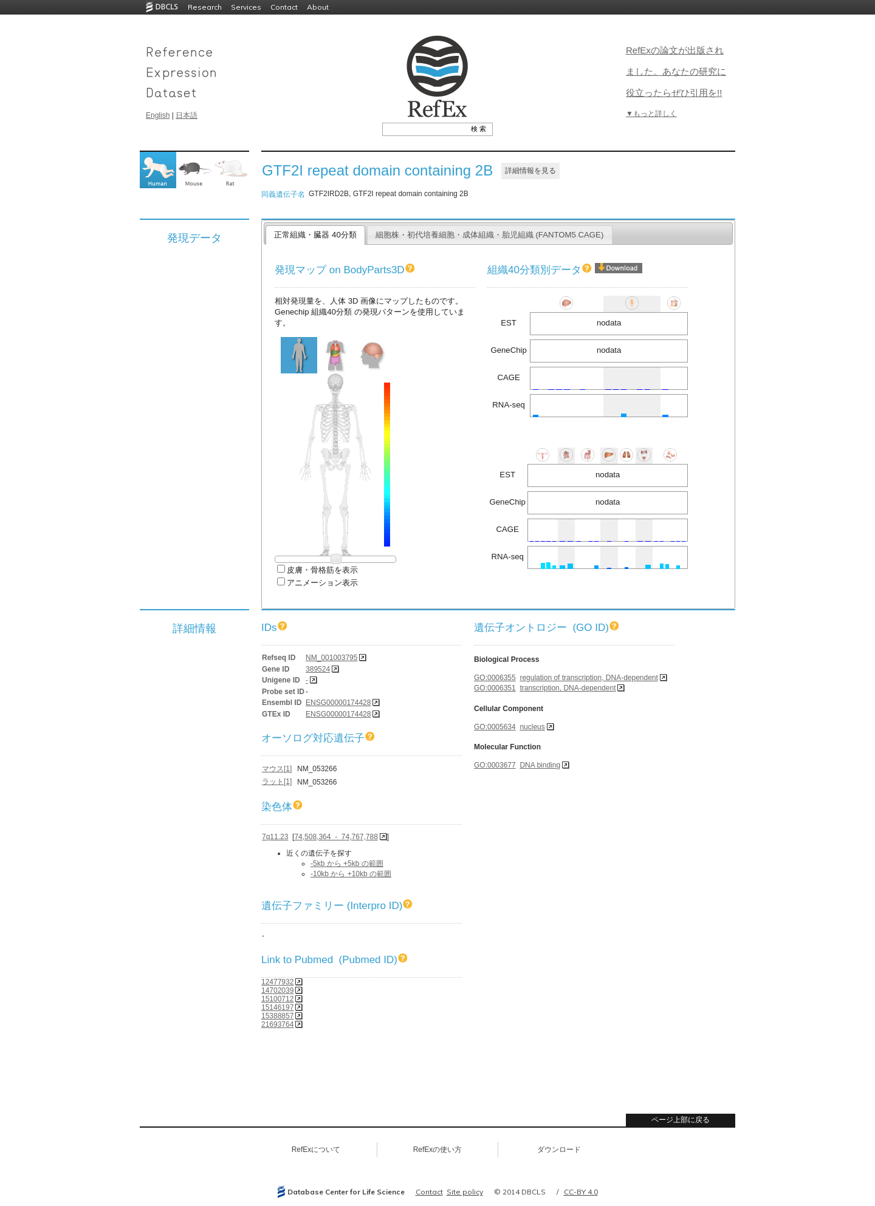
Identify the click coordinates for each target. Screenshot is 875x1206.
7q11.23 (275, 837)
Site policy (465, 1191)
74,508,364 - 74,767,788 (335, 837)
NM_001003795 (331, 657)
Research (205, 7)
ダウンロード (559, 1149)
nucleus (532, 727)
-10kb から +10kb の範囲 (351, 874)
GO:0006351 (495, 688)
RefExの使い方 (437, 1149)
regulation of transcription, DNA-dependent (588, 677)
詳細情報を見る (530, 170)
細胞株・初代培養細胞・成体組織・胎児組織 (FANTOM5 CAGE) (490, 234)
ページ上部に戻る (680, 1120)
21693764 (277, 1024)
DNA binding (540, 765)
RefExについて (316, 1149)
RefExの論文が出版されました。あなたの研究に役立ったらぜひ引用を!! (676, 71)
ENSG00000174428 (338, 702)
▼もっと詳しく (651, 113)
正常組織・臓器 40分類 (315, 234)
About (318, 7)
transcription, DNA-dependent (568, 688)
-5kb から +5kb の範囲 (347, 863)
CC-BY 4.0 (581, 1191)
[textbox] (424, 128)
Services (246, 7)
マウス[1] (277, 769)
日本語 (186, 115)
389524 (318, 669)
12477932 (277, 982)
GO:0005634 (495, 727)
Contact (284, 7)
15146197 (277, 1007)
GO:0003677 (495, 765)
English (158, 115)
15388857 (277, 1016)
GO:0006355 (495, 677)
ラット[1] (277, 781)
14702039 (277, 990)
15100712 (277, 999)
